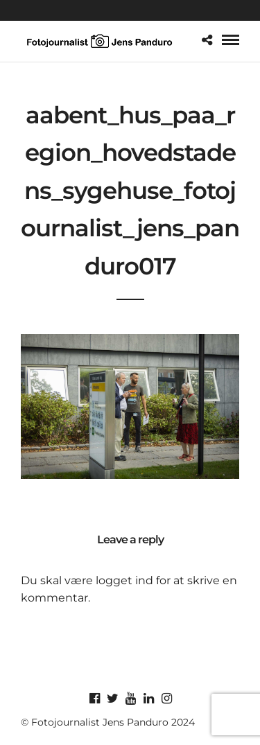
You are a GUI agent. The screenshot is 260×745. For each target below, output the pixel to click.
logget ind (124, 580)
